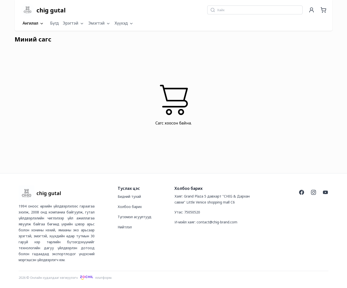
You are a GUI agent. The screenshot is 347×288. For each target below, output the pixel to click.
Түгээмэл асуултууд (134, 216)
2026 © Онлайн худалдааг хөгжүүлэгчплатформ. (65, 277)
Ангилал (33, 23)
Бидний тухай (129, 196)
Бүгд (54, 23)
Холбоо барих (130, 206)
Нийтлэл (125, 227)
